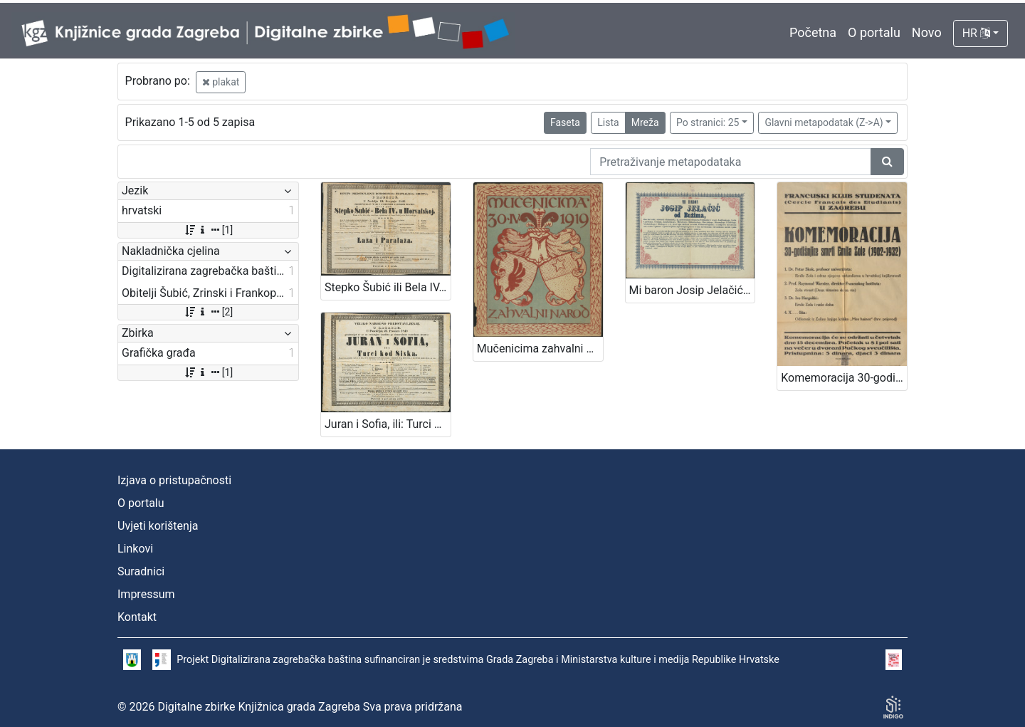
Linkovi (135, 548)
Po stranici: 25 (708, 122)
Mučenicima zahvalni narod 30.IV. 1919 (540, 348)
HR (976, 33)
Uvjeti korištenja (157, 526)
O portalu (874, 32)
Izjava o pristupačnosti (174, 480)
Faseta (565, 122)
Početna (812, 32)
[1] (208, 230)
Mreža (645, 122)
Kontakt (137, 617)
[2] (208, 312)
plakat (221, 82)
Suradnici (140, 571)
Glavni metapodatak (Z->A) (823, 122)
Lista (608, 122)
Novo (927, 32)
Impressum (146, 594)
